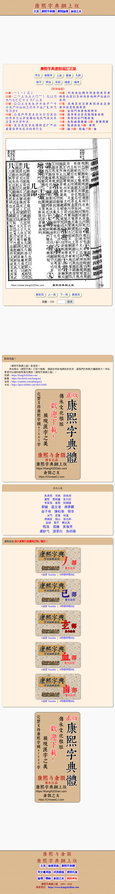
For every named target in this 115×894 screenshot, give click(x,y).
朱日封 (67, 499)
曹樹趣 (56, 499)
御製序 (48, 75)
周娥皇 (48, 519)
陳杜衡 (59, 511)
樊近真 (66, 522)
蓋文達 (56, 507)
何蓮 (66, 515)
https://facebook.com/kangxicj (26, 378)
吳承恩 (48, 495)
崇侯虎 (67, 495)
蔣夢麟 (69, 507)
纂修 (68, 75)
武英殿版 (58, 872)
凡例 (78, 75)
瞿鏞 (44, 507)
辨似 (48, 82)
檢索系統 (53, 865)
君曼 (57, 515)
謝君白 (58, 531)
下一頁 (64, 294)
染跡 (48, 522)
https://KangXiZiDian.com (24, 375)
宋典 (57, 495)
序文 (37, 75)
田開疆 (67, 502)
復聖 (57, 502)
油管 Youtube (49, 574)
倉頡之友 (76, 11)
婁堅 (47, 499)
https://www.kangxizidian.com (63, 887)
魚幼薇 (71, 531)
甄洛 (46, 527)
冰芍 (49, 515)
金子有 (46, 511)
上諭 (59, 75)
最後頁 (76, 294)
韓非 (71, 511)
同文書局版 (44, 872)
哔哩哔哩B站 (67, 574)
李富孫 (48, 502)
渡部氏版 (72, 872)
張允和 (67, 519)
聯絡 (48, 878)
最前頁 (40, 294)
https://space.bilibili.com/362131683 (29, 384)
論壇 (40, 878)
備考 (76, 82)
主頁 (36, 11)
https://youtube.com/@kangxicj (27, 381)
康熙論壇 (62, 11)
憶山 (57, 519)
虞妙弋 (45, 531)
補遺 (67, 82)
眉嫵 (56, 527)
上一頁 (52, 294)
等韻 (57, 82)
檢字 (39, 82)
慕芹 (56, 522)
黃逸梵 (68, 527)
